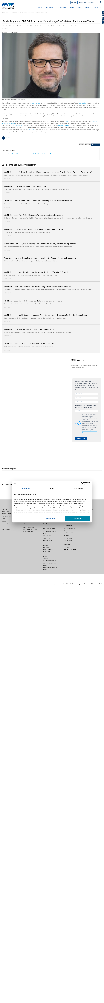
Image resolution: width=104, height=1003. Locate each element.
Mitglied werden (6, 514)
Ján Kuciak (45, 526)
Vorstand (4, 521)
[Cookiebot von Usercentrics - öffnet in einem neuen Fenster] (82, 483)
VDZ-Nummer (67, 547)
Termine (45, 558)
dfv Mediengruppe (35, 103)
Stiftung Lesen (26, 524)
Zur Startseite (10, 138)
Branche (72, 7)
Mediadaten (85, 584)
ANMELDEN (81, 438)
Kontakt (69, 584)
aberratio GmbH (98, 584)
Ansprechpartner (28, 531)
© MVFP (91, 584)
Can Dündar (46, 524)
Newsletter (74, 2)
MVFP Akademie (6, 529)
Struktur (4, 518)
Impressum (55, 584)
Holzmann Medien (18, 125)
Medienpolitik (47, 536)
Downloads (66, 535)
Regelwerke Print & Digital (30, 529)
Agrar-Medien (82, 103)
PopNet (67, 121)
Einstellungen (51, 518)
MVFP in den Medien (69, 533)
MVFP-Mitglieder (6, 516)
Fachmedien (46, 551)
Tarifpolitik (46, 538)
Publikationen (68, 540)
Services (87, 7)
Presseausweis (68, 538)
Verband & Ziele (6, 511)
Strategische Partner (70, 550)
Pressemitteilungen (76, 584)
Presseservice (68, 525)
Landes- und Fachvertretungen (9, 524)
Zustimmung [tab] (26, 488)
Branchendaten (47, 547)
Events (80, 7)
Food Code (32, 130)
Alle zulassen (78, 518)
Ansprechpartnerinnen (69, 528)
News (44, 533)
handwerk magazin (64, 125)
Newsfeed (66, 530)
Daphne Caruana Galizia (49, 528)
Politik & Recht (61, 7)
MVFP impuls (67, 544)
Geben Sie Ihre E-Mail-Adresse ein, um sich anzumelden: (85, 406)
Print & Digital (50, 7)
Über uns (39, 7)
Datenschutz (62, 584)
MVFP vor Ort (97, 7)
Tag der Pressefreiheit (49, 531)
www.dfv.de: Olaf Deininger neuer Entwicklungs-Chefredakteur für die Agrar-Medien (29, 154)
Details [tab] (52, 488)
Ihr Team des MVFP (6, 526)
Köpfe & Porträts (48, 549)
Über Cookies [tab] (78, 488)
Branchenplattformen (29, 527)
